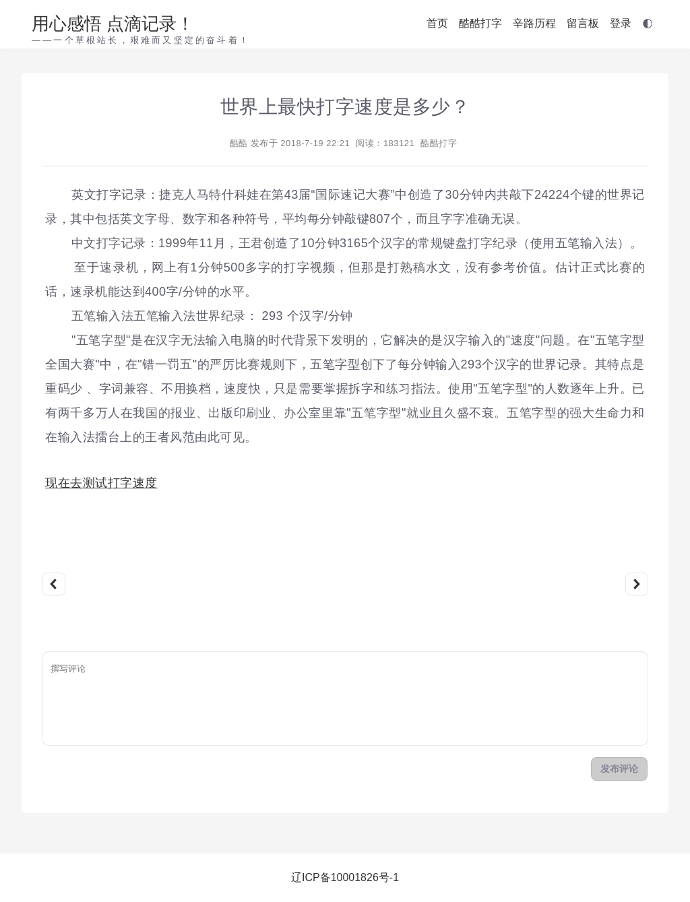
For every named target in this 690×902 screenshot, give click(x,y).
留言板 (583, 23)
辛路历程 (534, 23)
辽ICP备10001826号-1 (345, 877)
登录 (620, 23)
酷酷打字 (480, 23)
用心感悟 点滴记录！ (113, 23)
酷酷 (239, 143)
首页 (437, 23)
